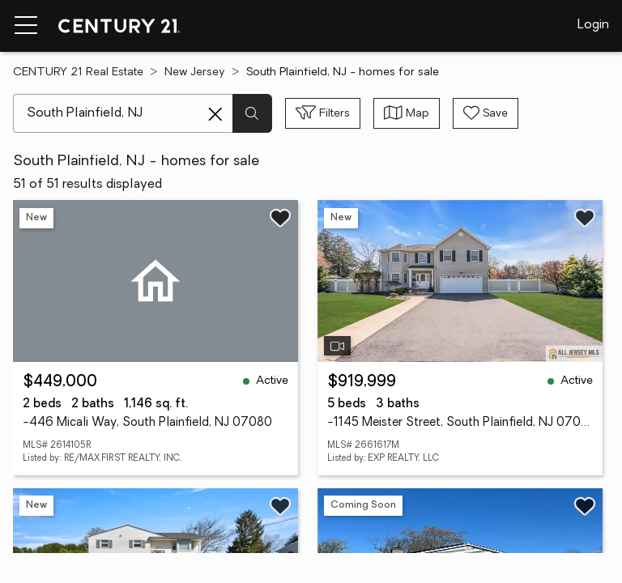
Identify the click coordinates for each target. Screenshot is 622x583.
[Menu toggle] (26, 26)
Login (593, 25)
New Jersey (194, 72)
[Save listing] (280, 218)
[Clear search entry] (215, 114)
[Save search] (485, 113)
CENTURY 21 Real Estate (78, 72)
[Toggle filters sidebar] (322, 113)
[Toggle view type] (406, 113)
